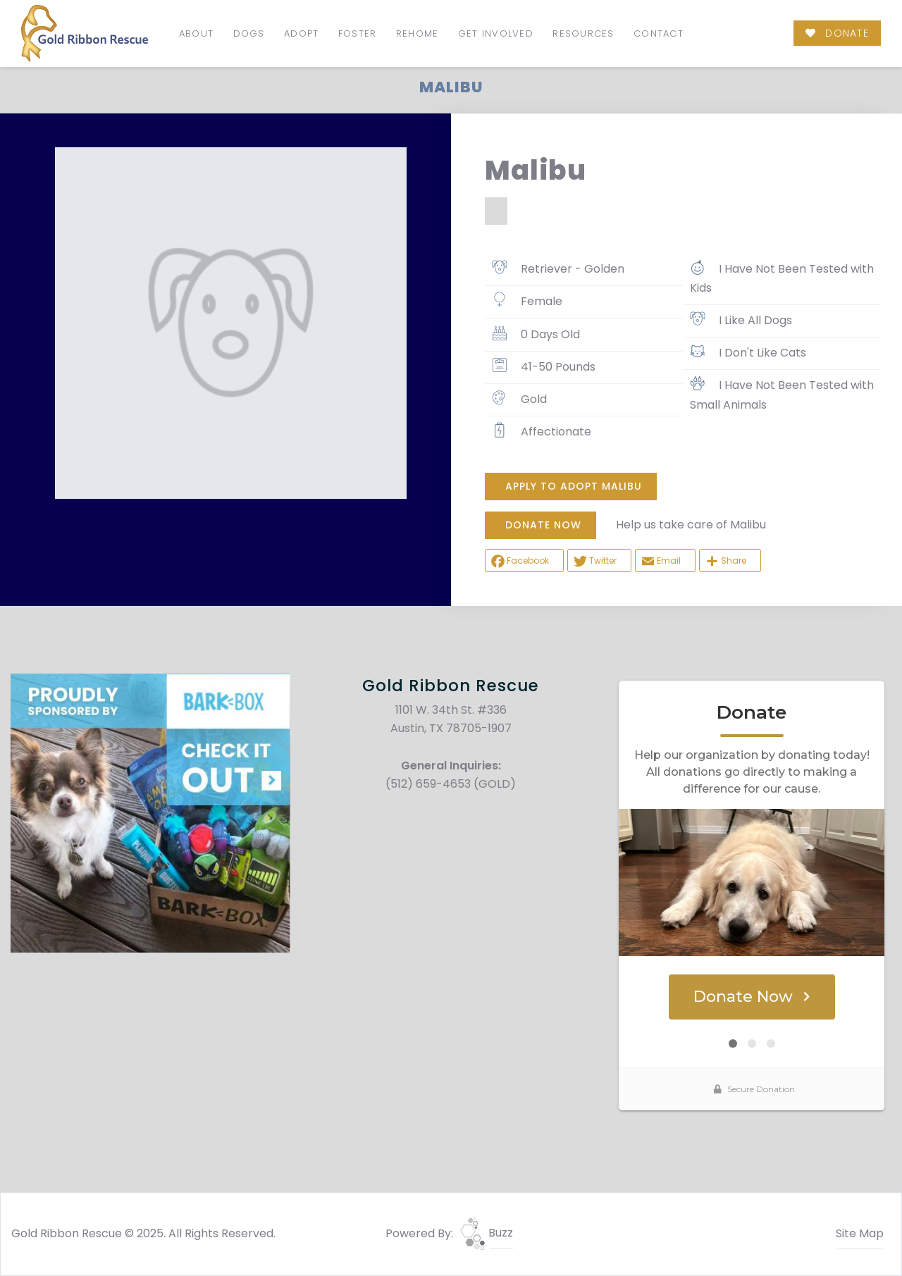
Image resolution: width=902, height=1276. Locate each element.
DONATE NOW (543, 525)
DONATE (837, 33)
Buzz (486, 1233)
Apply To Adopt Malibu (573, 486)
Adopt (301, 33)
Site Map (860, 1233)
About (196, 33)
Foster (357, 33)
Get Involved (495, 33)
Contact (659, 33)
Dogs (249, 33)
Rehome (417, 33)
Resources (583, 33)
